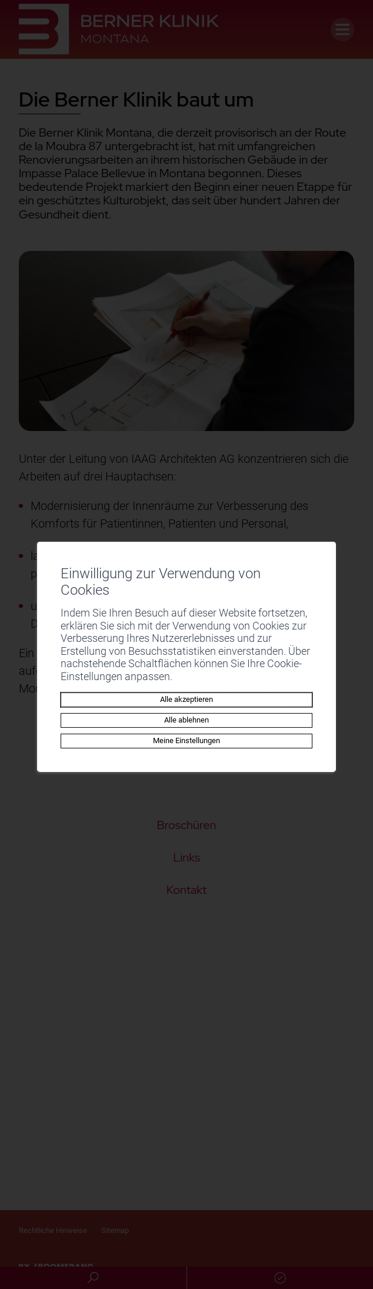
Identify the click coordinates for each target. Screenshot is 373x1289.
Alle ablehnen (186, 719)
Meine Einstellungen (186, 740)
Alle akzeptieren (186, 699)
